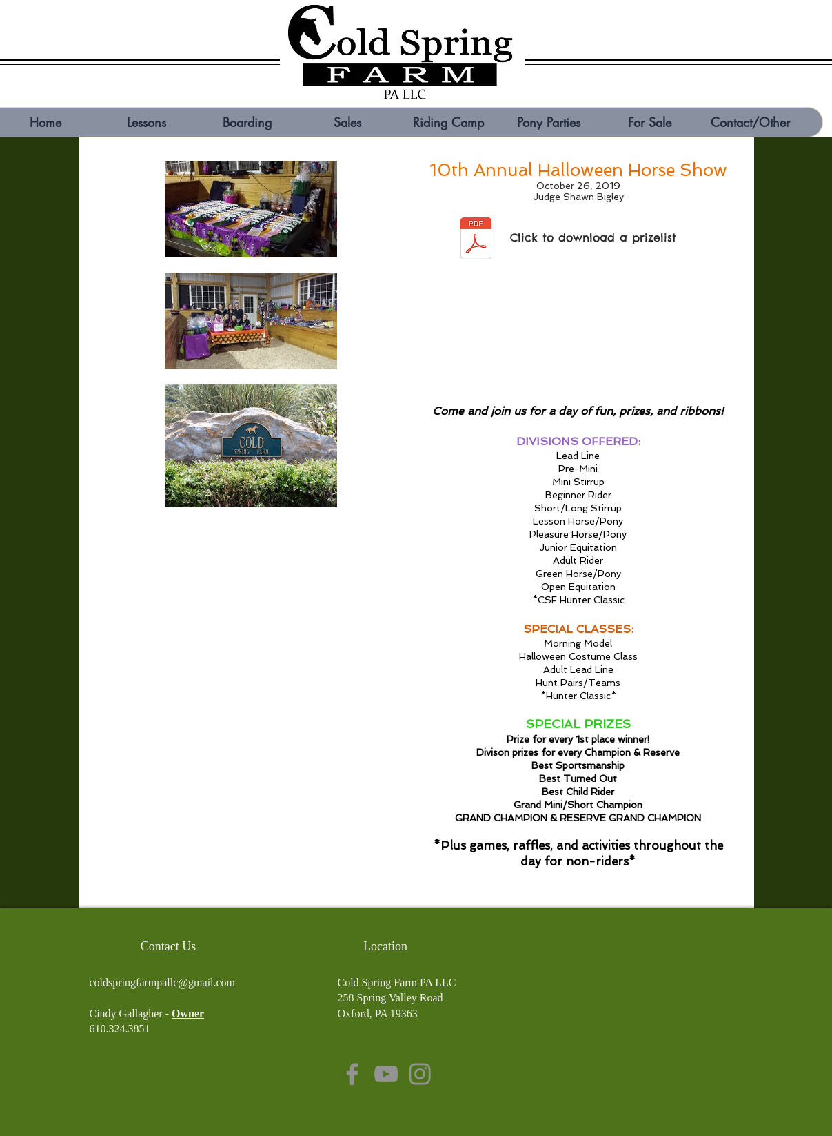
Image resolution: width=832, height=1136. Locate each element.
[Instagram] (419, 1073)
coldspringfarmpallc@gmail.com (163, 982)
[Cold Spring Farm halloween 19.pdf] (476, 240)
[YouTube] (386, 1073)
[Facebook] (352, 1073)
